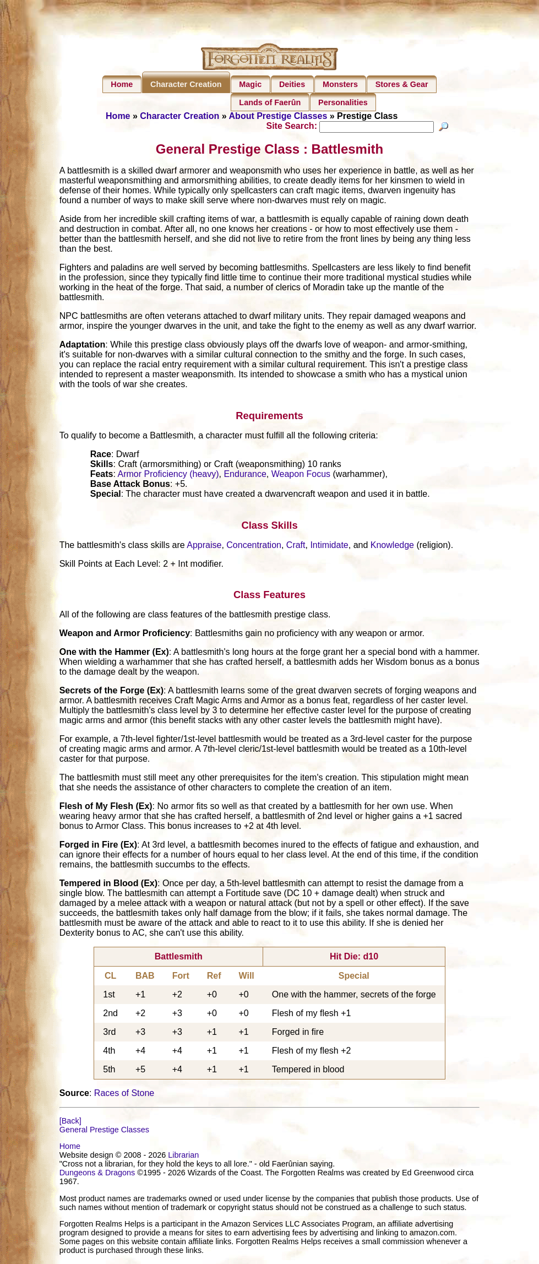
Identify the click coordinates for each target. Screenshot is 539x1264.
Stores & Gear (401, 84)
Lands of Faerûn (270, 102)
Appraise (204, 546)
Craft (296, 546)
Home (122, 84)
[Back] (70, 1122)
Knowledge (392, 546)
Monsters (340, 84)
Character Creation (186, 84)
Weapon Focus (300, 475)
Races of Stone (124, 1094)
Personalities (343, 102)
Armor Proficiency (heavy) (168, 475)
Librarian (183, 1156)
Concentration (253, 546)
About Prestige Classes (278, 116)
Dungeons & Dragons (97, 1174)
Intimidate (329, 546)
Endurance (245, 475)
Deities (292, 84)
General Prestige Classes (104, 1131)
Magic (250, 84)
